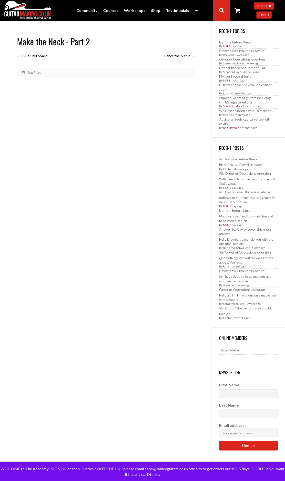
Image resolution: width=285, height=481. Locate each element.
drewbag (228, 55)
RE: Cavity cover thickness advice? (245, 192)
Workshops (134, 11)
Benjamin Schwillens (236, 248)
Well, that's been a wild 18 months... (246, 111)
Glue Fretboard (32, 55)
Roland (227, 115)
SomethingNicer (233, 63)
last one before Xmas (235, 42)
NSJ (225, 46)
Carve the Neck (179, 55)
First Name (229, 384)
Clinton (228, 169)
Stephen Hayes (233, 72)
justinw (228, 93)
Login (264, 15)
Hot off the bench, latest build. (242, 68)
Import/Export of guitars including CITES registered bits (245, 100)
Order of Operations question (242, 59)
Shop (155, 11)
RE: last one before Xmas (238, 159)
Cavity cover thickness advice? (242, 51)
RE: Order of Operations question (245, 173)
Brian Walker (230, 350)
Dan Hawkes (231, 128)
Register (264, 6)
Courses (110, 11)
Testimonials (177, 11)
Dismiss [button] (153, 474)
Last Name (229, 405)
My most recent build (235, 76)
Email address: (248, 430)
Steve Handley (232, 106)
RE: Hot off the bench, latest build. (245, 308)
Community (87, 11)
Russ (226, 266)
